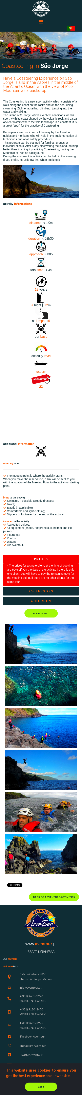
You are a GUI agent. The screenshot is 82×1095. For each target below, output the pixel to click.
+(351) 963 (26, 996)
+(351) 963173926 (31, 1022)
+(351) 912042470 (31, 1009)
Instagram (27, 1045)
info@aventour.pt (31, 987)
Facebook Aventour (32, 1036)
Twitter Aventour (31, 1054)
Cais (22, 974)
